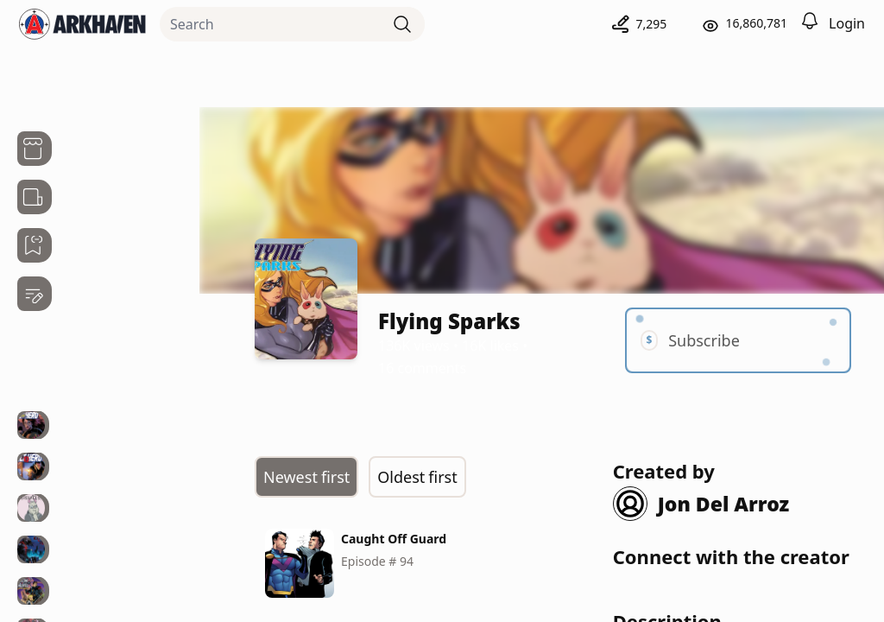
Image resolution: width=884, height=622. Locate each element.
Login (847, 23)
